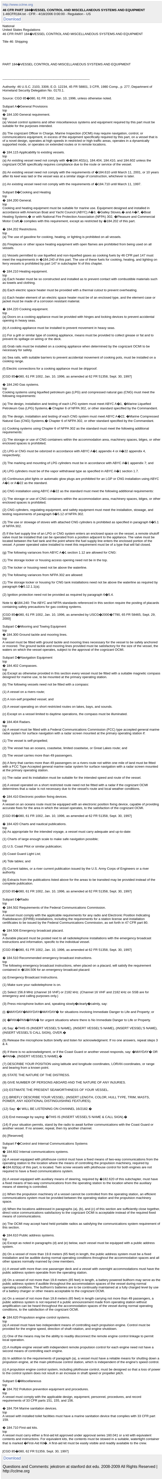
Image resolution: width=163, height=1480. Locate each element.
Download (12, 19)
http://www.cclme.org (18, 4)
